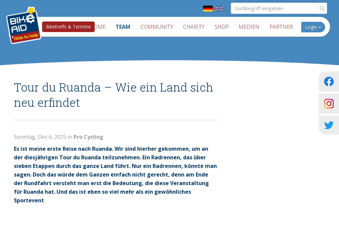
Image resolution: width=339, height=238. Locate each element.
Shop (222, 26)
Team (123, 26)
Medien (249, 26)
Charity (194, 26)
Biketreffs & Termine (68, 26)
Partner (281, 26)
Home (98, 26)
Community (156, 26)
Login (313, 27)
